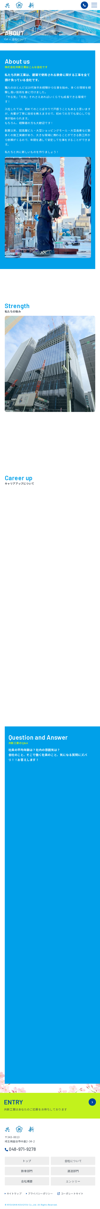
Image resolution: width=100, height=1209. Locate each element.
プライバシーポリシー (40, 1193)
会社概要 (26, 1181)
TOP (6, 39)
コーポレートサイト (70, 1193)
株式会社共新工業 (19, 5)
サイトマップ (14, 1193)
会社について (73, 1161)
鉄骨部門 (26, 1171)
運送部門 (73, 1171)
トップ (27, 1161)
